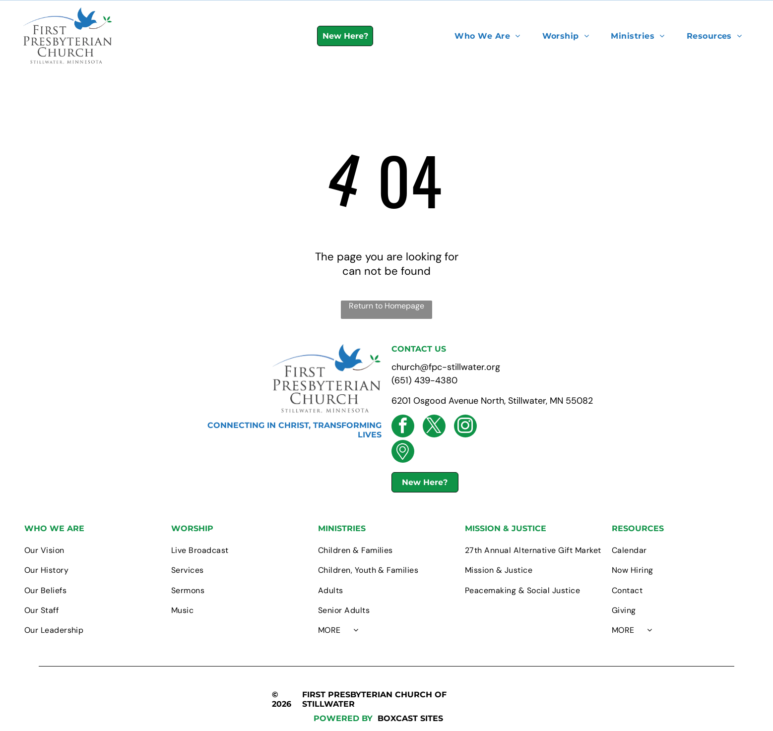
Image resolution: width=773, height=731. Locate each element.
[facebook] (402, 427)
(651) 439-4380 (424, 380)
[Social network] (402, 452)
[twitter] (434, 427)
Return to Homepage (386, 306)
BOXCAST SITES (410, 718)
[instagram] (465, 427)
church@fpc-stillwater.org (445, 367)
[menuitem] (487, 35)
